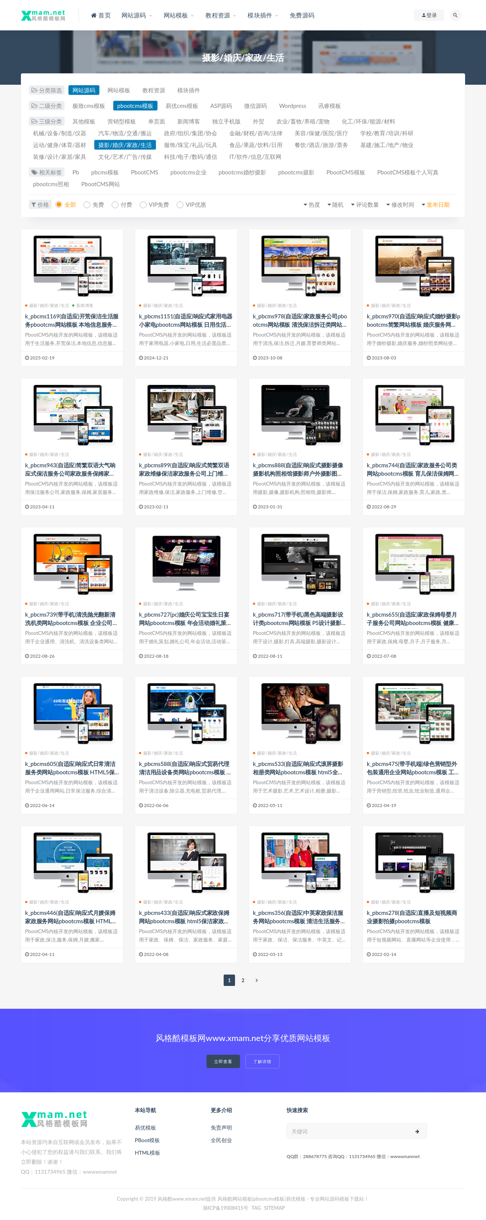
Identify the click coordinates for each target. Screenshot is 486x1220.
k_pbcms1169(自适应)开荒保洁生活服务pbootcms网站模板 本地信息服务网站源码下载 (71, 324)
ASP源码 (221, 105)
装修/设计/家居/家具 (59, 156)
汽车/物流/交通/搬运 (124, 133)
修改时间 (402, 204)
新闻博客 (188, 121)
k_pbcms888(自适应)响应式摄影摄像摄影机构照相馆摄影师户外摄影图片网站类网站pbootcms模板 (298, 473)
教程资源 (153, 90)
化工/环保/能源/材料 (368, 121)
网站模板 (118, 90)
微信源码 (255, 105)
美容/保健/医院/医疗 (321, 133)
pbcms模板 (105, 172)
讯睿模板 (329, 105)
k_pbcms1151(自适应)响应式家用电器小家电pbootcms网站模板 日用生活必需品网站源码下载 (185, 324)
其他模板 (84, 121)
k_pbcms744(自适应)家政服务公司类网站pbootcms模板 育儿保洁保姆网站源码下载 (413, 473)
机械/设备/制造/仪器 (59, 133)
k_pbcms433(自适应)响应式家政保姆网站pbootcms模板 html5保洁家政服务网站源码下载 (184, 921)
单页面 (156, 121)
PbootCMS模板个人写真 (408, 172)
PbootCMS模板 (346, 172)
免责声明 (221, 1127)
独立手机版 (226, 121)
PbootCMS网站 (100, 183)
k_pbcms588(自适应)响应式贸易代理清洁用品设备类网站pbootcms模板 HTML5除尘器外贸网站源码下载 (185, 772)
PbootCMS (144, 172)
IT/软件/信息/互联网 (255, 156)
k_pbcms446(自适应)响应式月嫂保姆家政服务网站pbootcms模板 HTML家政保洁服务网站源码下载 (71, 921)
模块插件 (188, 90)
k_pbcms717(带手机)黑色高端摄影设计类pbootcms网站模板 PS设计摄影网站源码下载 (300, 623)
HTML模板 (147, 1152)
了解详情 (262, 1061)
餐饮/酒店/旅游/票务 (321, 144)
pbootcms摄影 (296, 172)
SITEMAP (274, 1208)
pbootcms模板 (135, 105)
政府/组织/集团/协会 (190, 133)
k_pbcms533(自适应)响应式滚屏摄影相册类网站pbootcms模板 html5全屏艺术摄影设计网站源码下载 (298, 772)
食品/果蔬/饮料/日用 (255, 144)
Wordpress (292, 105)
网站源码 (84, 90)
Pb (76, 172)
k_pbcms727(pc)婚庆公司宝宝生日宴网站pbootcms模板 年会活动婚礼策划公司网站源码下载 (185, 623)
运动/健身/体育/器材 (59, 144)
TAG (256, 1208)
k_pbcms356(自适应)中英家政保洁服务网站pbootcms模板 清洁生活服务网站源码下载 (299, 921)
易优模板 (145, 1127)
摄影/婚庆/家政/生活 (124, 144)
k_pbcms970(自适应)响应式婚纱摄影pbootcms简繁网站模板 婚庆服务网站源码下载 (413, 324)
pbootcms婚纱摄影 (242, 172)
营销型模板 (121, 121)
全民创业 (221, 1140)
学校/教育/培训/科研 (386, 133)
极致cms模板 (89, 105)
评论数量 (367, 204)
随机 (338, 204)
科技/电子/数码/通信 (190, 156)
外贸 (258, 121)
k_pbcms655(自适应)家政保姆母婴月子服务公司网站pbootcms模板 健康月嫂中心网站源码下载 (413, 623)
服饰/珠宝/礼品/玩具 (190, 144)
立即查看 (223, 1061)
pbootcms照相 (51, 183)
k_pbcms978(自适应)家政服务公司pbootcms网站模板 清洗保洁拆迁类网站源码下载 (300, 324)
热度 (314, 204)
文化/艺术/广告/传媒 (124, 156)
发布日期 (438, 204)
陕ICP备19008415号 (226, 1208)
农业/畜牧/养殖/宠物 (303, 121)
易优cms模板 (182, 105)
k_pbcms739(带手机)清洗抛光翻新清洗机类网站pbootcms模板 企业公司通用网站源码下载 (71, 623)
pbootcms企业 (188, 172)
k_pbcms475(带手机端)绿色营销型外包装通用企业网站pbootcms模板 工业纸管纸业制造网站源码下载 (413, 772)
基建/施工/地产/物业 (386, 144)
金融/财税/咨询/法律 (255, 133)
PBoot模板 (147, 1140)
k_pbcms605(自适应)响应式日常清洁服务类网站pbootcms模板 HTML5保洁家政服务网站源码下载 (70, 772)
